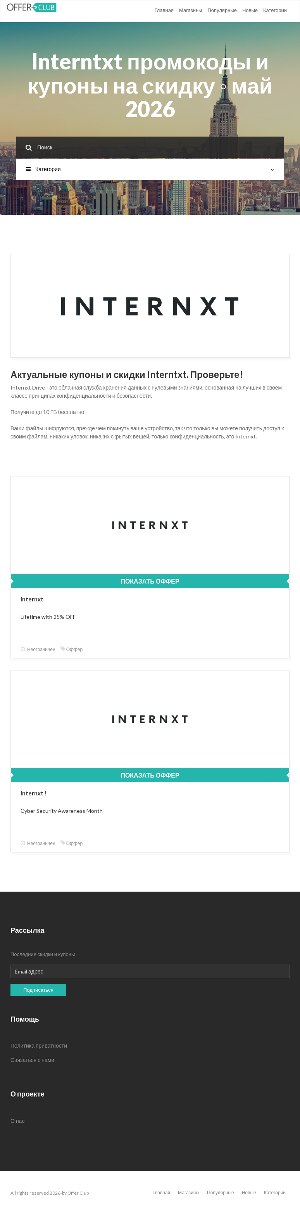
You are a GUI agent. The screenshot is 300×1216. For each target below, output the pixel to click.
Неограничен (38, 649)
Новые (250, 10)
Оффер (71, 649)
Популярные (221, 10)
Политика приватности (38, 1045)
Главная (163, 10)
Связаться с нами (32, 1060)
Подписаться (38, 990)
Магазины (190, 10)
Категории (275, 10)
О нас (17, 1120)
